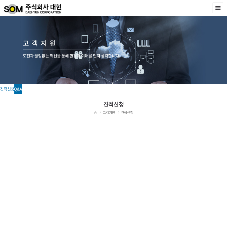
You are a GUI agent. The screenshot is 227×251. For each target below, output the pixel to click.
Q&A (18, 89)
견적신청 (7, 89)
